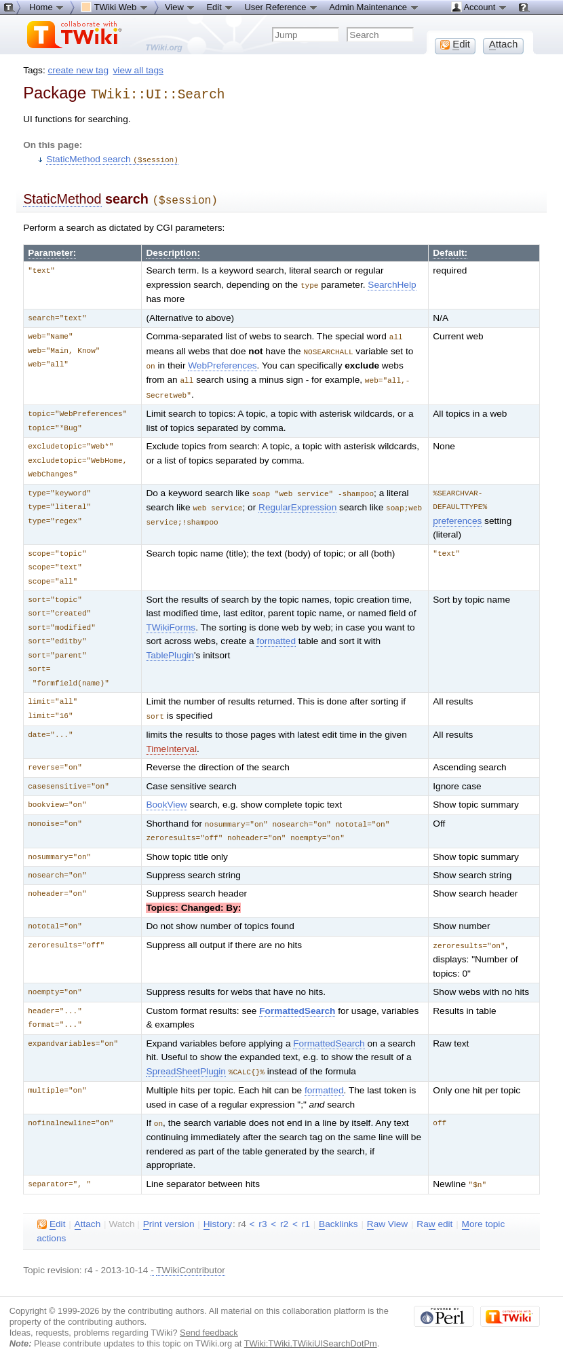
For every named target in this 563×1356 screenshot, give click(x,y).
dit (51, 1212)
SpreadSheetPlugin (186, 1061)
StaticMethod (62, 196)
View (180, 6)
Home (46, 6)
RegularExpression (297, 498)
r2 (284, 1212)
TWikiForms (170, 619)
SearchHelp (392, 281)
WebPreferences (222, 359)
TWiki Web (115, 6)
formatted (276, 633)
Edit (219, 6)
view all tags (138, 70)
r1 (306, 1212)
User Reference (281, 6)
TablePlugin (170, 647)
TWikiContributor (190, 1258)
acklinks (338, 1212)
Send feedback (209, 1320)
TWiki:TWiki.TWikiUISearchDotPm (310, 1331)
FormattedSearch (297, 1001)
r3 (262, 1212)
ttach (88, 1212)
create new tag (78, 70)
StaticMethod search (112, 157)
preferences (457, 513)
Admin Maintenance (374, 6)
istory (217, 1212)
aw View (387, 1212)
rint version (169, 1212)
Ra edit (434, 1212)
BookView (166, 796)
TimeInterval (171, 740)
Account (479, 6)
